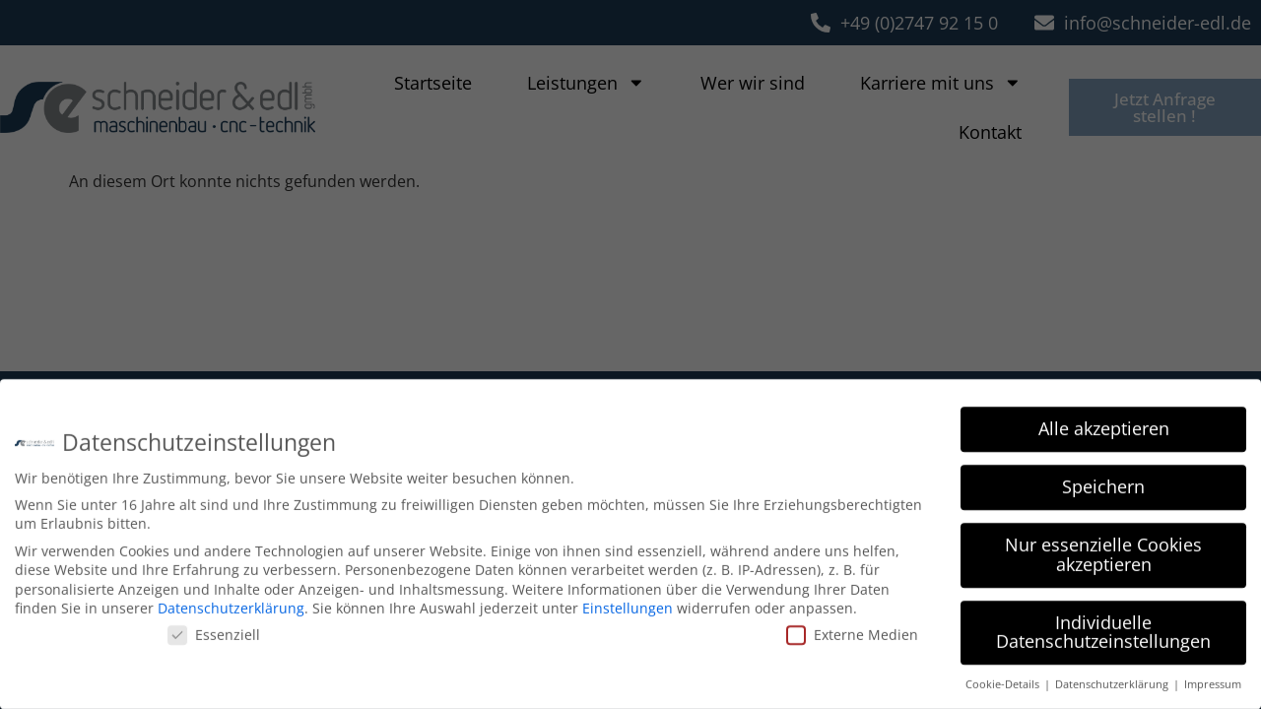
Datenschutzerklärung (231, 604)
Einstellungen (627, 604)
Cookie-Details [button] (1003, 680)
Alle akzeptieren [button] (1103, 424)
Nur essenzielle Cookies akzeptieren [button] (1103, 550)
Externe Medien (852, 629)
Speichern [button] (1103, 482)
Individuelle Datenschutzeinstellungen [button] (1103, 627)
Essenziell (213, 629)
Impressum (1212, 680)
